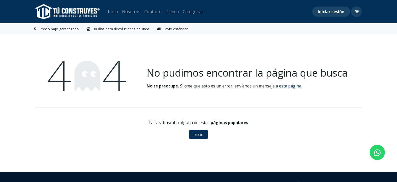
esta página (290, 86)
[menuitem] (113, 12)
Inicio (198, 134)
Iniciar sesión (331, 11)
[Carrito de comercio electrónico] (356, 11)
